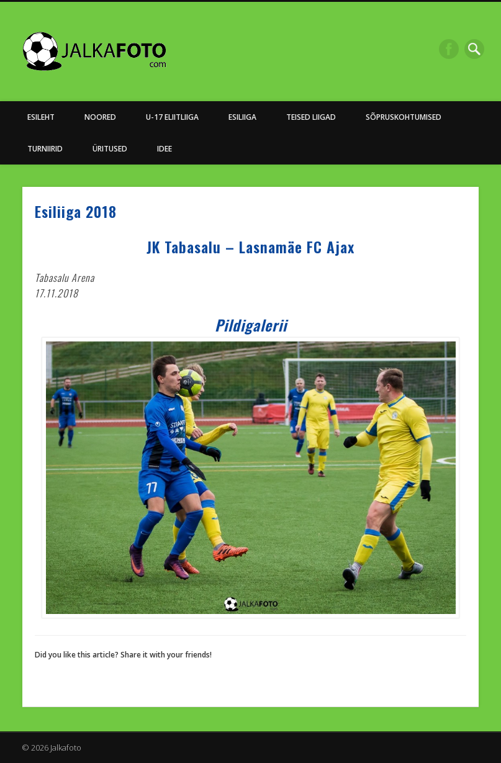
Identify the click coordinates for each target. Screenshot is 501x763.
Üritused (110, 148)
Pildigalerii (251, 325)
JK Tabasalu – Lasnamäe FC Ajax (250, 246)
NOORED (100, 117)
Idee (164, 148)
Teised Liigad (311, 117)
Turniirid (45, 148)
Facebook (449, 49)
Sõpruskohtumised (403, 117)
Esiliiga (242, 117)
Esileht (41, 117)
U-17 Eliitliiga (172, 117)
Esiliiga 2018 (76, 211)
